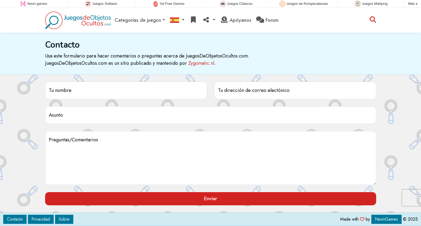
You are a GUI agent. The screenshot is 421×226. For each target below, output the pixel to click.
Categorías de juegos (138, 20)
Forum (267, 20)
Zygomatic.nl (201, 63)
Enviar (210, 198)
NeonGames (386, 219)
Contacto (15, 219)
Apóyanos (235, 20)
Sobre (64, 219)
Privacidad (41, 219)
